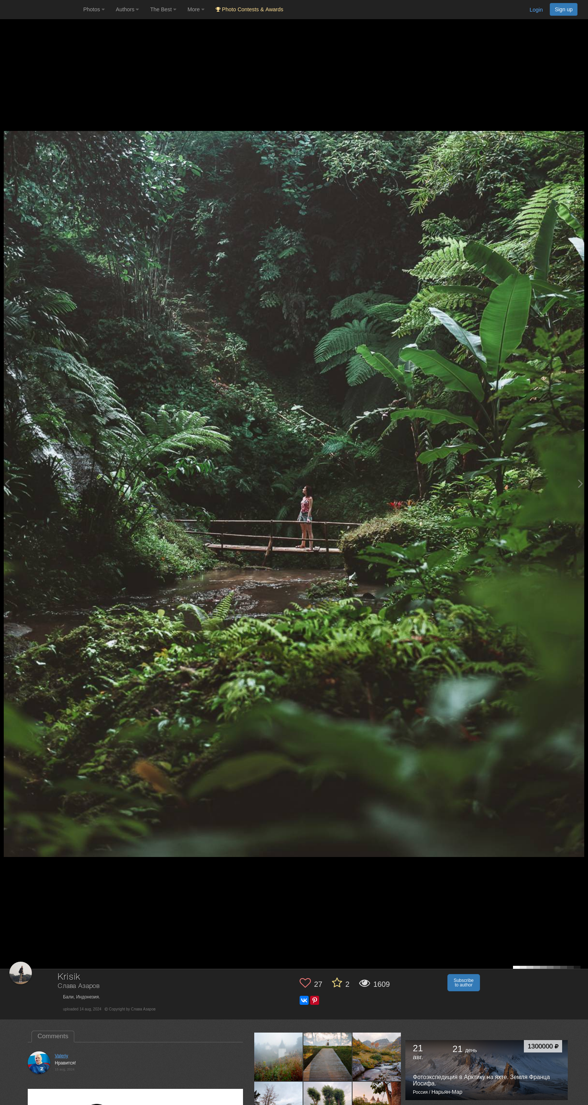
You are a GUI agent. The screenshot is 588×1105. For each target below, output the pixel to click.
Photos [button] (94, 9)
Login (536, 9)
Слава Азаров (79, 986)
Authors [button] (127, 9)
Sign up (564, 9)
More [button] (196, 9)
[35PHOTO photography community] (40, 9)
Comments (53, 1036)
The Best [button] (163, 9)
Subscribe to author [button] (464, 983)
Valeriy (61, 1055)
